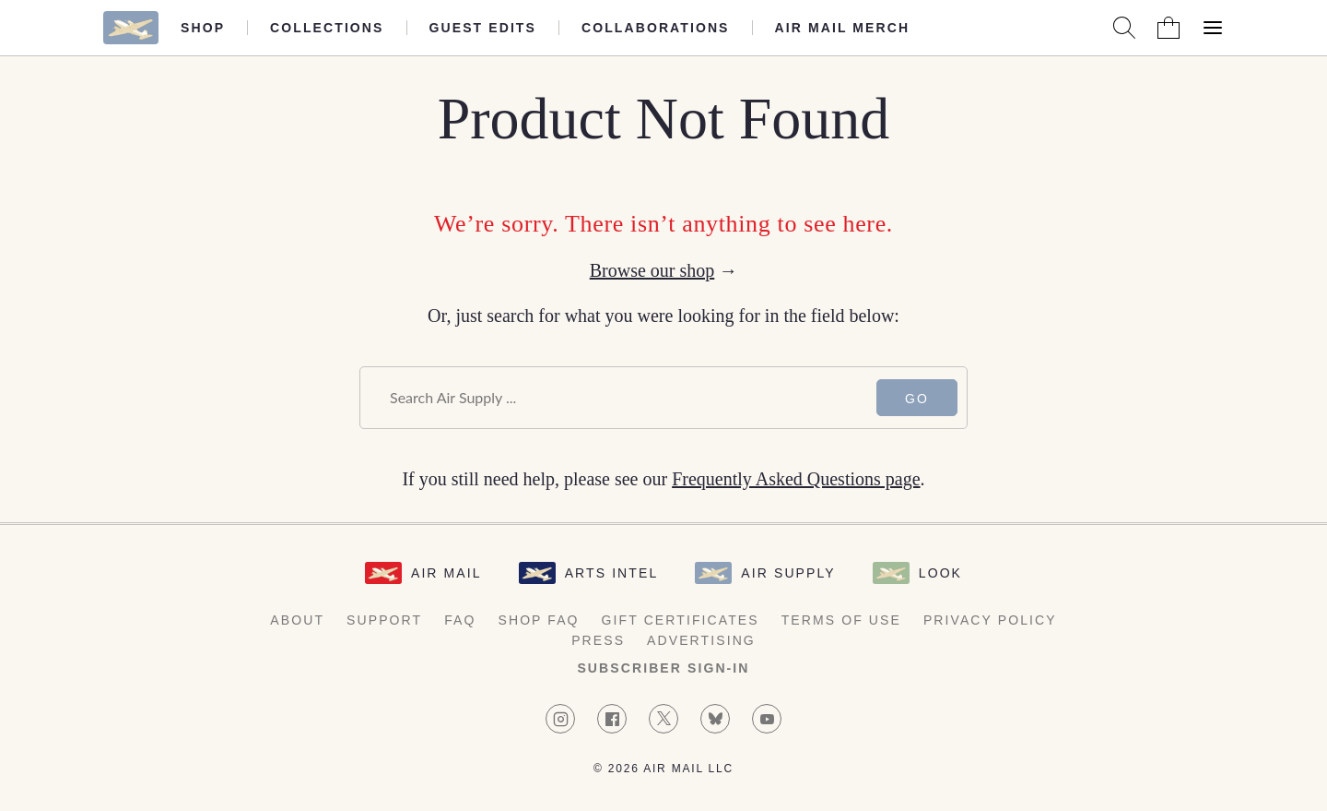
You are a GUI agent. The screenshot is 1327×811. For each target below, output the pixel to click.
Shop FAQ (538, 620)
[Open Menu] (1213, 28)
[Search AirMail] (1124, 28)
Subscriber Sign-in (663, 668)
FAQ (460, 620)
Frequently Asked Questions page (796, 479)
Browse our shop (652, 270)
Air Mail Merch (842, 27)
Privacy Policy (990, 620)
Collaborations (655, 27)
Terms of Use (841, 620)
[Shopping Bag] (1168, 28)
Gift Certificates (680, 620)
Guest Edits (482, 27)
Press (598, 640)
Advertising (701, 640)
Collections (326, 27)
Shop (203, 27)
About (297, 620)
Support (384, 620)
